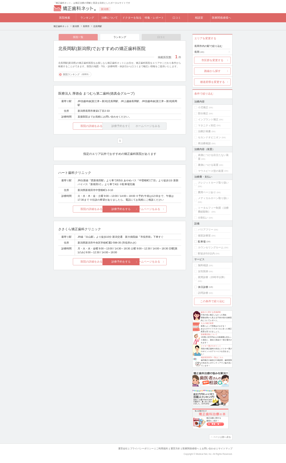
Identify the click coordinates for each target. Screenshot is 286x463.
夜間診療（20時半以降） (212, 277)
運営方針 (175, 448)
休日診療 (203, 287)
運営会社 (123, 448)
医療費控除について (209, 334)
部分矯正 (203, 113)
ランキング (87, 17)
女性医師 (203, 271)
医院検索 (64, 17)
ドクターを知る (132, 17)
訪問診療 (203, 292)
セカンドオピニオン (209, 137)
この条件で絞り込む (212, 301)
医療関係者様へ (221, 17)
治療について (109, 17)
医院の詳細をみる (79, 126)
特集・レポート (154, 17)
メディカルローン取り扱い (213, 198)
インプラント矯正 (208, 119)
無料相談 (203, 265)
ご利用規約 (162, 448)
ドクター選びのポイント (211, 346)
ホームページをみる (160, 209)
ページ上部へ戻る (222, 437)
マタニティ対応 (207, 125)
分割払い (203, 217)
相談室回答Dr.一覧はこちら (212, 357)
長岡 (199, 51)
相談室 (199, 17)
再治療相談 (204, 143)
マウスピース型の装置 (211, 170)
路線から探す (212, 70)
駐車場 (202, 241)
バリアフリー (205, 229)
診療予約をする (119, 209)
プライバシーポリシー (142, 448)
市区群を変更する (212, 60)
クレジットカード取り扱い (213, 182)
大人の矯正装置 (207, 323)
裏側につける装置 (208, 164)
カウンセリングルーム (211, 247)
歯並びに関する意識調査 (211, 312)
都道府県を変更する (212, 81)
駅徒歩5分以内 (206, 253)
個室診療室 (204, 235)
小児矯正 (203, 107)
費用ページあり (207, 192)
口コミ (177, 17)
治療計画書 (204, 131)
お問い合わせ (209, 448)
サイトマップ (225, 448)
